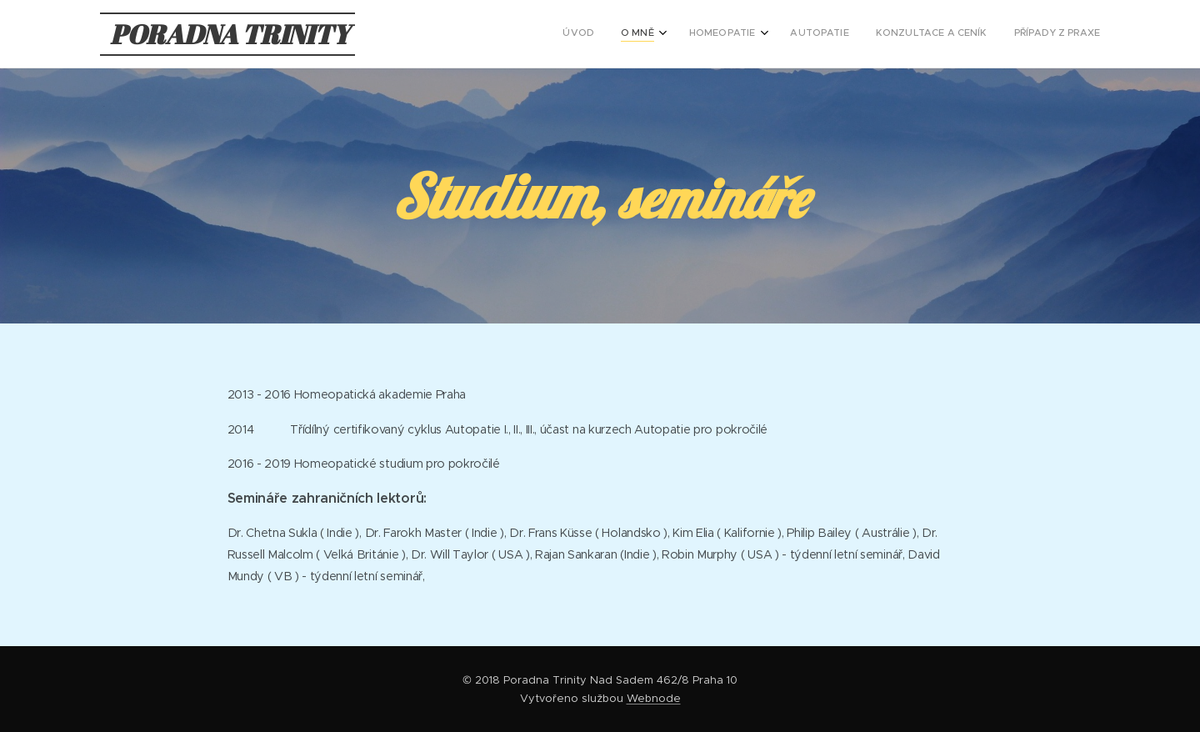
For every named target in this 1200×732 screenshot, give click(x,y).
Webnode (654, 698)
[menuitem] (954, 34)
